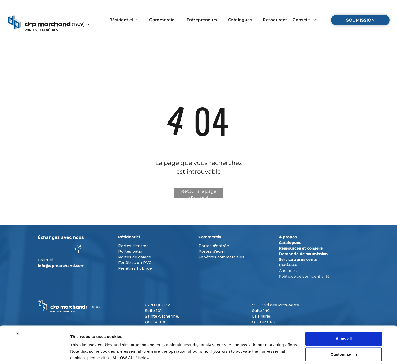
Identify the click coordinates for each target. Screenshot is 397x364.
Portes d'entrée (133, 245)
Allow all (344, 319)
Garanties (288, 270)
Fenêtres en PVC (134, 262)
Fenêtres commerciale (220, 257)
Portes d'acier (211, 251)
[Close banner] (17, 315)
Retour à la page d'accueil (198, 193)
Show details (82, 353)
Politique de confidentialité (304, 276)
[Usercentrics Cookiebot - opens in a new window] (34, 354)
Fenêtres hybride (135, 268)
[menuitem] (124, 20)
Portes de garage (134, 257)
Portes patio (130, 251)
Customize (344, 335)
